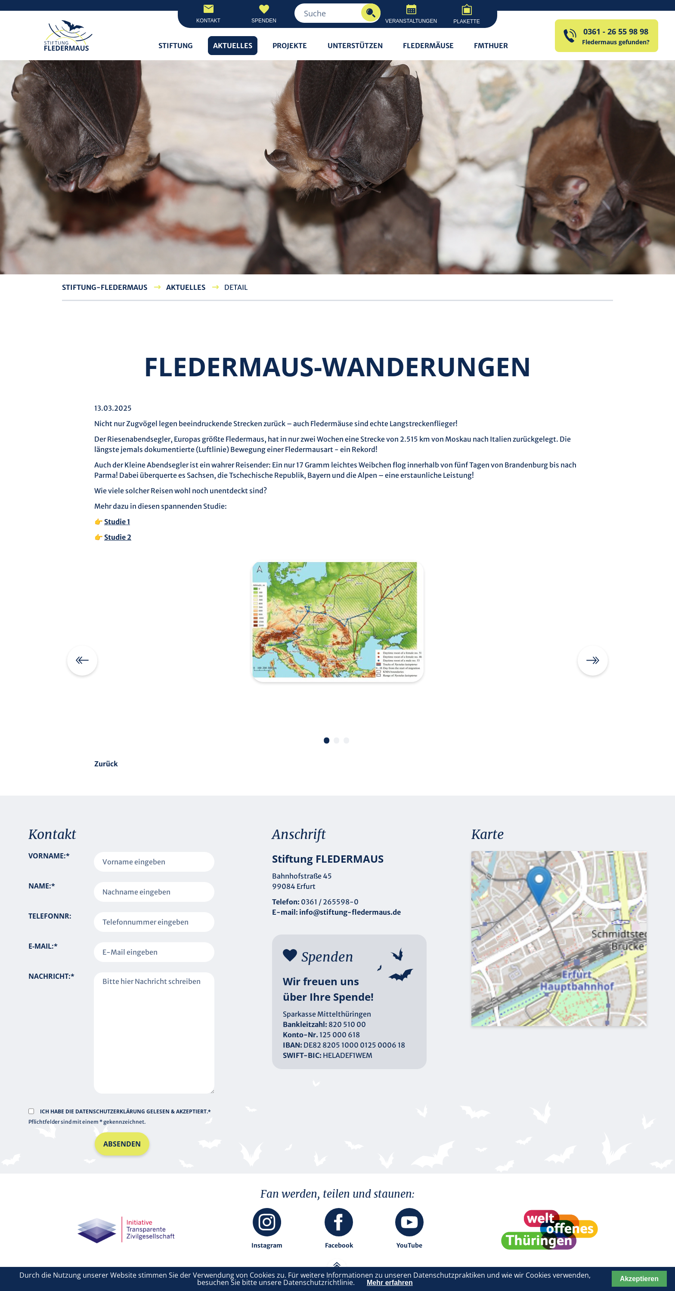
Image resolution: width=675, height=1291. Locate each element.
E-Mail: (43, 952)
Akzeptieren (639, 1278)
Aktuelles (232, 45)
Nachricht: (51, 1023)
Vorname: (49, 862)
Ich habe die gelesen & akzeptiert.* (125, 1111)
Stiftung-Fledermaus (104, 287)
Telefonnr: (49, 916)
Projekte (289, 45)
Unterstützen (355, 45)
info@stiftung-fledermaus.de (350, 912)
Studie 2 (117, 537)
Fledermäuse (428, 45)
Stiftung (175, 45)
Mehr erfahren (390, 1282)
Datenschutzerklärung (110, 1111)
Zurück (106, 763)
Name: (41, 892)
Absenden (122, 1144)
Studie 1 (117, 521)
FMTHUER (491, 45)
